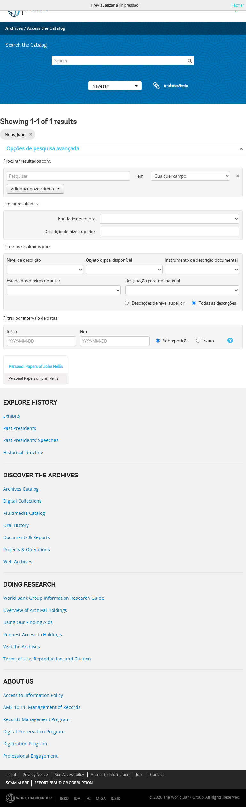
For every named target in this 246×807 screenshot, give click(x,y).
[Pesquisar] (189, 60)
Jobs (139, 774)
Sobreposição (172, 341)
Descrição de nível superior (69, 231)
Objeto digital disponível (109, 260)
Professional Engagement (30, 756)
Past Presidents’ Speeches (30, 440)
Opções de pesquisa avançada (42, 148)
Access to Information (110, 774)
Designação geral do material (152, 281)
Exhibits (11, 416)
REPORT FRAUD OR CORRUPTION (63, 783)
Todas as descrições (214, 303)
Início (12, 331)
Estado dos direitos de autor (33, 281)
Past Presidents (19, 428)
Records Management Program (36, 719)
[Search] (123, 60)
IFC (88, 798)
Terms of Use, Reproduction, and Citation (47, 659)
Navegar (115, 86)
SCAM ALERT (17, 783)
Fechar (237, 5)
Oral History (16, 525)
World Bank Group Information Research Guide (53, 598)
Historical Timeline (23, 452)
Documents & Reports (26, 537)
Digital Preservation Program (34, 731)
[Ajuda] (228, 340)
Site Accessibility (69, 774)
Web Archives (17, 562)
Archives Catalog (21, 489)
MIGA (101, 798)
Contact (157, 774)
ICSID (115, 798)
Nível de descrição (24, 260)
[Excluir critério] (234, 174)
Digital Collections (22, 501)
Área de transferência (164, 86)
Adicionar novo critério (35, 189)
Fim (83, 331)
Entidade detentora (76, 219)
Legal (11, 774)
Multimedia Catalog (24, 513)
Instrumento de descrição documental (201, 260)
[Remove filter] (30, 134)
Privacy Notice (35, 774)
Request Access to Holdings (32, 634)
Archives (14, 28)
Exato (205, 341)
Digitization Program (25, 744)
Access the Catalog (46, 28)
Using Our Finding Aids (28, 622)
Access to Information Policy (33, 695)
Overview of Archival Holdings (35, 610)
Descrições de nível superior (154, 303)
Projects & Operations (26, 549)
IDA (77, 798)
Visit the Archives (21, 646)
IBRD (64, 798)
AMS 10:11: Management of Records (42, 707)
